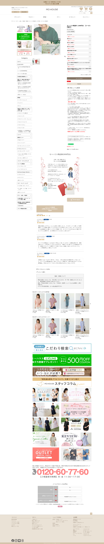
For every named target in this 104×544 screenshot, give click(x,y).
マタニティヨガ (16, 127)
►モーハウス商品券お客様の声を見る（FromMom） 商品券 (50, 209)
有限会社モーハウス (77, 519)
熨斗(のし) (69, 38)
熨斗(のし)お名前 (70, 46)
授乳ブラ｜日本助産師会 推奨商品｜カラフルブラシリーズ (19, 87)
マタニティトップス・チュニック (19, 119)
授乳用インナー (16, 137)
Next (59, 39)
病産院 (54, 523)
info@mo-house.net (87, 535)
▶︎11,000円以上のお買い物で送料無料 (87, 6)
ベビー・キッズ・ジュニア (18, 183)
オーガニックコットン (17, 148)
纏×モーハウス (16, 180)
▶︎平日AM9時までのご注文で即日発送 (76, 6)
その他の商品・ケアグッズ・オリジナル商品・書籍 (19, 199)
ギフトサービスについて (37, 524)
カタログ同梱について (71, 54)
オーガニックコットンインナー (19, 145)
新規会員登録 (24, 11)
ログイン (15, 11)
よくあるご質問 (35, 527)
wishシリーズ (16, 177)
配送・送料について (36, 520)
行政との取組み (56, 524)
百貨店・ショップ (56, 526)
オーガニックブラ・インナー (19, 151)
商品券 (27, 21)
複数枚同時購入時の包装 (72, 50)
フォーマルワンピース (17, 169)
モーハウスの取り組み (17, 73)
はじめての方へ (16, 64)
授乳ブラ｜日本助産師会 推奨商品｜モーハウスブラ (19, 83)
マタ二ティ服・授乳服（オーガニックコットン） (19, 154)
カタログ (13, 524)
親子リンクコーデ (16, 192)
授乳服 (14, 97)
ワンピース (15, 102)
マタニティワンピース (17, 121)
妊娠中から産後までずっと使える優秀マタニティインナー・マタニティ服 (19, 110)
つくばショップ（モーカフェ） (62, 520)
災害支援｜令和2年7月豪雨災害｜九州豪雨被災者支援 (19, 203)
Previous (35, 39)
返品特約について (70, 146)
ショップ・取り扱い (57, 517)
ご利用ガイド (34, 519)
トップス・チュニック (17, 100)
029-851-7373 (86, 530)
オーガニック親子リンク (18, 157)
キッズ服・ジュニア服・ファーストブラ (19, 189)
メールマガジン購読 (15, 523)
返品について (34, 523)
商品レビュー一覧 (15, 526)
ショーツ (14, 134)
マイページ (14, 517)
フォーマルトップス (17, 166)
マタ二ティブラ (16, 116)
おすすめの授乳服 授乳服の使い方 (19, 67)
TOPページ (13, 21)
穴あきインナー (16, 139)
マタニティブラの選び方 (18, 113)
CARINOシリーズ (16, 174)
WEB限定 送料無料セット (18, 76)
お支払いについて (35, 522)
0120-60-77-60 (86, 529)
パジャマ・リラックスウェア (18, 160)
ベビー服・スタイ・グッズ (18, 185)
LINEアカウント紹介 (15, 522)
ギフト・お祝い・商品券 (20, 21)
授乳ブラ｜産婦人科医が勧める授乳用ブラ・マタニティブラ (19, 80)
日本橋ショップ (59, 519)
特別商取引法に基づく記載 (37, 529)
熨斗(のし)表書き (70, 42)
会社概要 (75, 517)
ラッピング (69, 34)
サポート (34, 517)
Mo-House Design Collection (19, 172)
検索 (91, 13)
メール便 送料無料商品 (17, 70)
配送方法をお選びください (72, 58)
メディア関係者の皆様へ (17, 208)
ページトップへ (91, 514)
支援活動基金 (16, 205)
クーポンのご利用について (37, 526)
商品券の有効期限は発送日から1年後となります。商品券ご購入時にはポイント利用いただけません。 (79, 69)
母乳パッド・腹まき (17, 94)
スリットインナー (16, 142)
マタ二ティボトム (16, 124)
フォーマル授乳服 (16, 163)
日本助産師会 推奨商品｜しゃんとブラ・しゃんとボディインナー (19, 91)
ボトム (14, 105)
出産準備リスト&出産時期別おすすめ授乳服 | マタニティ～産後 (19, 131)
